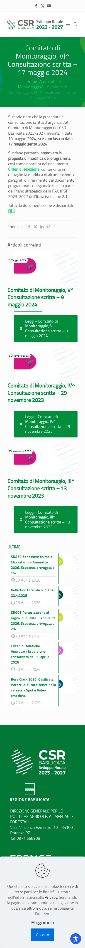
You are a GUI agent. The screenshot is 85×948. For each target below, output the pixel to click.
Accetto (42, 934)
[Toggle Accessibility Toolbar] (76, 939)
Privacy (51, 897)
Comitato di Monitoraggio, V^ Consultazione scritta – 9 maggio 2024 (40, 297)
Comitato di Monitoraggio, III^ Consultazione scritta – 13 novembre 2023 (40, 488)
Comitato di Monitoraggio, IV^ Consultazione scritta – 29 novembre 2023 (41, 393)
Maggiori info (42, 922)
